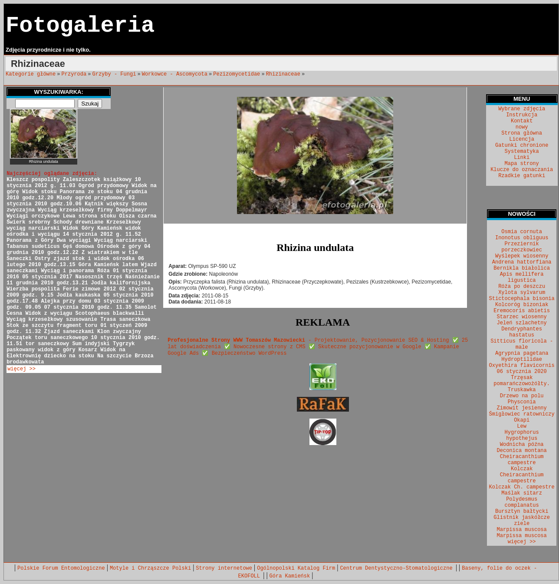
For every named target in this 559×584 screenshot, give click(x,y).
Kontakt (522, 121)
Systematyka (522, 151)
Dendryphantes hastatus (521, 332)
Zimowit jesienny (522, 408)
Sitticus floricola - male (521, 344)
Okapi (521, 420)
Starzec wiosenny (522, 317)
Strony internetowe (224, 568)
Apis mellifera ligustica (522, 277)
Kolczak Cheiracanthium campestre (522, 475)
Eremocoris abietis (521, 311)
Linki (521, 158)
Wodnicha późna (522, 445)
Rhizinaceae (283, 74)
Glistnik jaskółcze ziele (521, 521)
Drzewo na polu (522, 396)
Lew (521, 426)
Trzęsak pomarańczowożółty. (521, 381)
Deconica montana (522, 451)
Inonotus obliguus (521, 238)
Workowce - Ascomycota (174, 74)
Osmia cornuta (521, 232)
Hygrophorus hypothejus (522, 435)
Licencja (521, 139)
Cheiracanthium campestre (522, 460)
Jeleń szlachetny (522, 323)
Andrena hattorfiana (522, 262)
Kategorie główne (31, 74)
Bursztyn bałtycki (521, 511)
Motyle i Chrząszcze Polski (150, 568)
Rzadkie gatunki (521, 176)
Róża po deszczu (521, 287)
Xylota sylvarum (521, 293)
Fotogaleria (80, 26)
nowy (522, 127)
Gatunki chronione (521, 145)
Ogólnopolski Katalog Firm (296, 568)
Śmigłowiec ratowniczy (522, 414)
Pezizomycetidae (236, 74)
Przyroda (74, 74)
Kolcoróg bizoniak (521, 305)
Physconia (522, 402)
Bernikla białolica (521, 268)
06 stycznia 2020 (522, 372)
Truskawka (522, 390)
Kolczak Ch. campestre (522, 487)
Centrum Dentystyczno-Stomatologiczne (397, 568)
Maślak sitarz (521, 493)
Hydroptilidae (521, 359)
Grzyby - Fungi (114, 74)
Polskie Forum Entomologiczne (61, 568)
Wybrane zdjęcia (521, 109)
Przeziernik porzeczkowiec (521, 247)
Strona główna (521, 133)
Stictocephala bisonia (522, 299)
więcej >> (21, 369)
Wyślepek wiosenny (521, 256)
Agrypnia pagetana (521, 353)
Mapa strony (522, 164)
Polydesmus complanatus (522, 502)
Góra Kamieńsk (290, 576)
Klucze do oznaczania (521, 170)
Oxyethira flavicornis (522, 366)
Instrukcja (521, 115)
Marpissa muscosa (522, 530)
